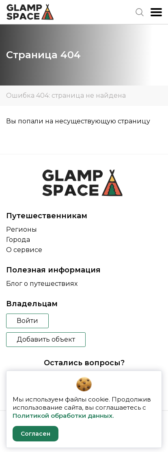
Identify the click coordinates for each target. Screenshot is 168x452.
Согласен (35, 433)
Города (18, 240)
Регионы (21, 229)
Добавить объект (46, 339)
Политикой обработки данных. (63, 415)
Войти (27, 321)
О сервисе (24, 250)
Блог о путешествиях (42, 283)
